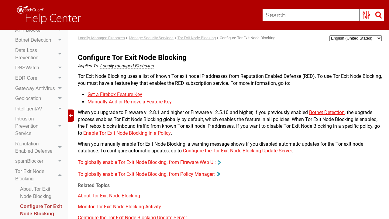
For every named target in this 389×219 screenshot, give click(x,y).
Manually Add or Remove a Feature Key (130, 102)
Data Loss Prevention (40, 54)
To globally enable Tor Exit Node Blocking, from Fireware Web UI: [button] (149, 162)
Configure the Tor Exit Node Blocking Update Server (237, 151)
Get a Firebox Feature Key (115, 94)
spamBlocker (40, 161)
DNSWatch (40, 68)
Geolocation (40, 98)
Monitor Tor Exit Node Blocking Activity (119, 207)
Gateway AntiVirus (40, 88)
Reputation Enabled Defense (40, 147)
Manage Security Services (151, 38)
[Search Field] (323, 15)
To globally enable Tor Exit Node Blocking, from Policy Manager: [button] (149, 174)
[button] (366, 15)
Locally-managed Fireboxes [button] (126, 65)
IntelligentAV (40, 109)
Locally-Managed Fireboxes (101, 38)
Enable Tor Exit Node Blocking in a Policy (127, 133)
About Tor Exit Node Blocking (35, 192)
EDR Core (40, 78)
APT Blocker (40, 30)
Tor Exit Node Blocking (40, 175)
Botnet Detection (40, 40)
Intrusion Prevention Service (40, 126)
